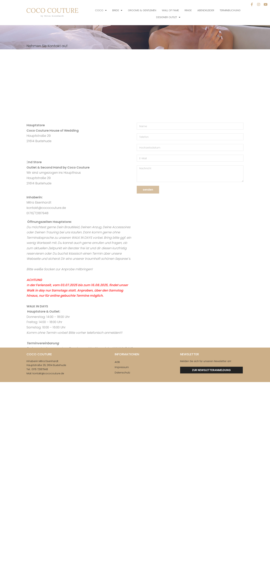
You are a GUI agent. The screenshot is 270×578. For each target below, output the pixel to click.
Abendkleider (205, 10)
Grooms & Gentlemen (142, 10)
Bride (117, 10)
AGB (117, 362)
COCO (101, 10)
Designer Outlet (168, 17)
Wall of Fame (170, 10)
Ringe (188, 10)
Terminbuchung (230, 10)
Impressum (122, 367)
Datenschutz (122, 372)
